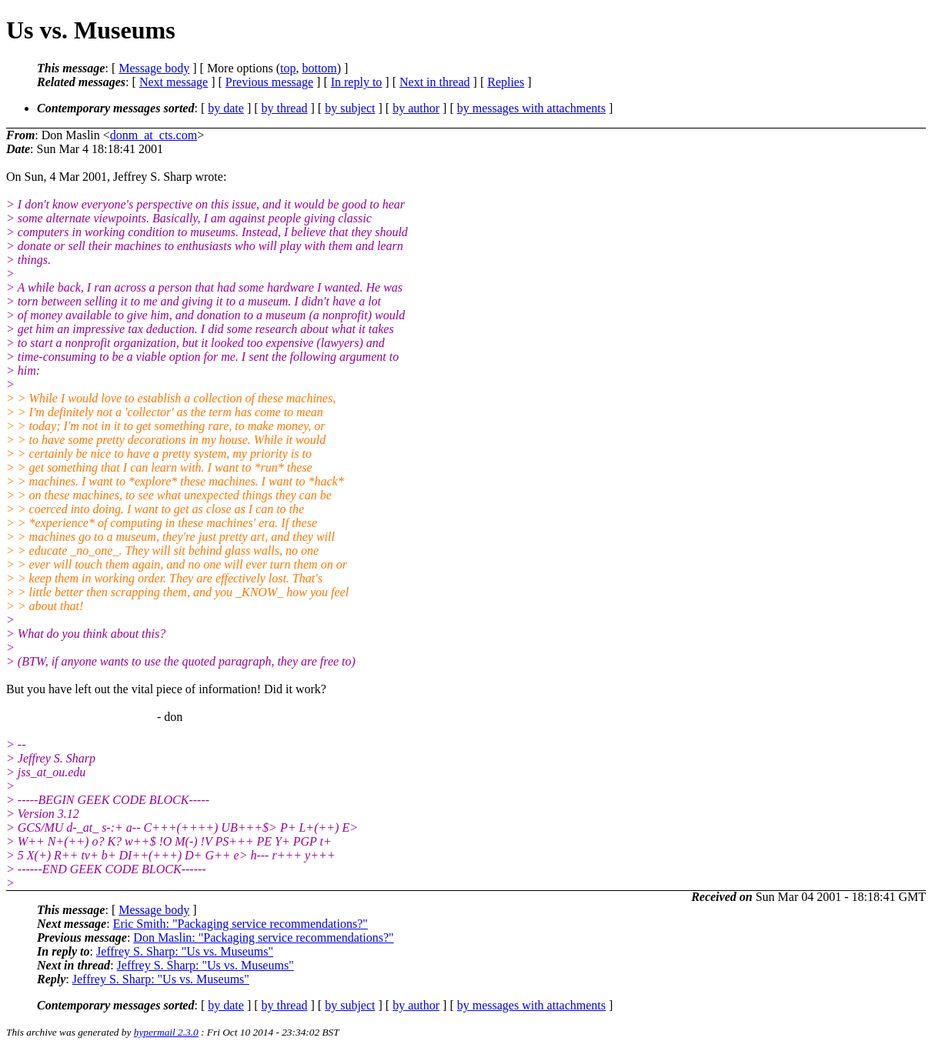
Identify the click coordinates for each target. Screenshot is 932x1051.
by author (416, 108)
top (288, 68)
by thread (285, 108)
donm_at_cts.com (153, 135)
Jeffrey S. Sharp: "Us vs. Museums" (184, 951)
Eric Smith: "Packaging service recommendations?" (240, 923)
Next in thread (434, 81)
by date (226, 108)
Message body (154, 68)
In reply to (356, 81)
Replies (505, 81)
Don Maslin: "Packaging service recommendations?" (263, 937)
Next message (173, 81)
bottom (319, 68)
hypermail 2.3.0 (166, 1032)
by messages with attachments (531, 108)
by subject (350, 108)
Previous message (269, 81)
